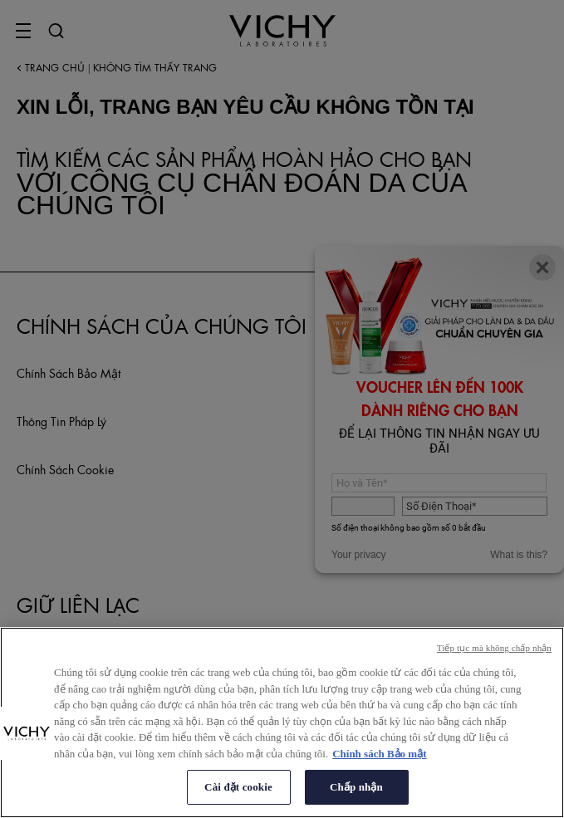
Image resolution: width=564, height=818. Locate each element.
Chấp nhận (356, 787)
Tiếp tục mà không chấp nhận (494, 648)
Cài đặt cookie (238, 787)
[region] (282, 722)
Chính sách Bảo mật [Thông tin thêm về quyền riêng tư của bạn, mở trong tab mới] (379, 753)
